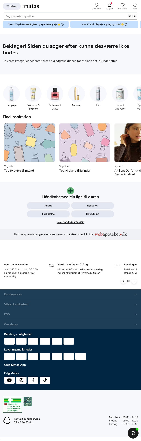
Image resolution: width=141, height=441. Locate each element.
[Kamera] (129, 16)
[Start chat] (133, 433)
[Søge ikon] (135, 16)
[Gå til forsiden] (31, 6)
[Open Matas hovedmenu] (12, 6)
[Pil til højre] (134, 274)
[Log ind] (109, 6)
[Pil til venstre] (123, 274)
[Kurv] (134, 6)
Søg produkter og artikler (20, 16)
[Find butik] (96, 6)
